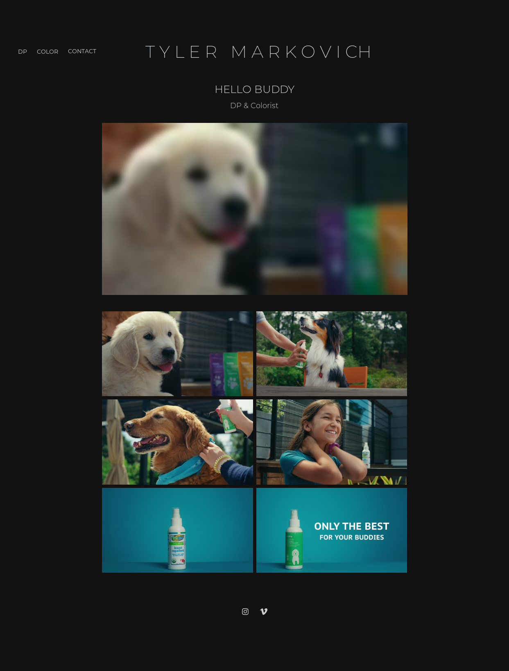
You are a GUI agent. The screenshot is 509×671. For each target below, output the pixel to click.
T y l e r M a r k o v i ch (260, 51)
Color (47, 51)
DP (22, 51)
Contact (82, 51)
